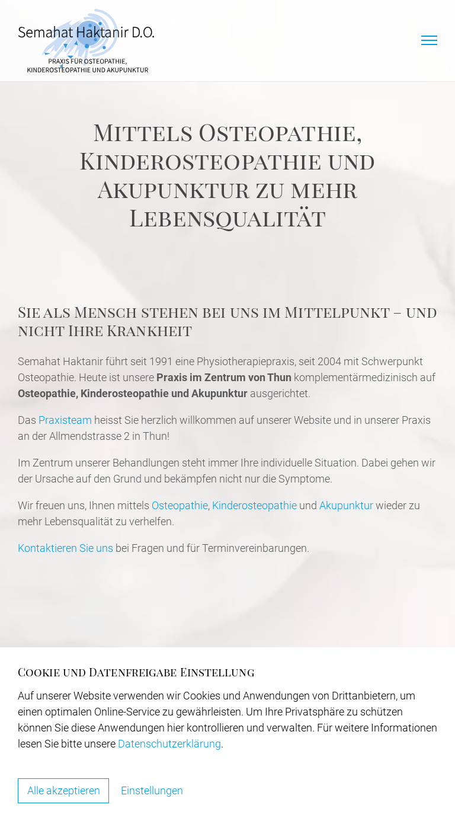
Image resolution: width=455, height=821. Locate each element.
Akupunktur (347, 505)
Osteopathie (180, 505)
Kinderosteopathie (254, 505)
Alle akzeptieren (63, 790)
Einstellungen (152, 790)
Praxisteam (65, 420)
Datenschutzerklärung (169, 743)
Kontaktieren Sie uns (65, 548)
